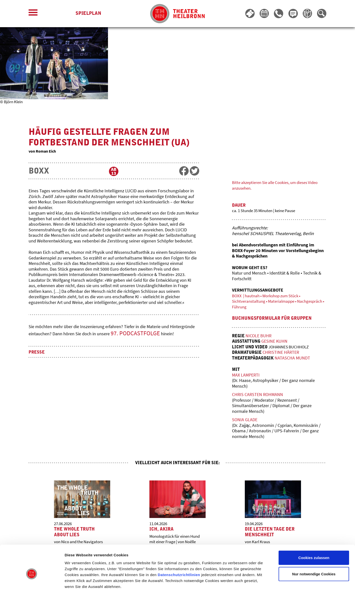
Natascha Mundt (295, 358)
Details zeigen (262, 586)
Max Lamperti (246, 375)
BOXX (39, 171)
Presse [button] (37, 353)
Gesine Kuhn (276, 341)
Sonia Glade (244, 420)
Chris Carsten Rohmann (257, 395)
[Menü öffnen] (33, 13)
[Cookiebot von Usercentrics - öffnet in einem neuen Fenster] (31, 586)
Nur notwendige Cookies (314, 554)
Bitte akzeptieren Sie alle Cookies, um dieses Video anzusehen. (273, 185)
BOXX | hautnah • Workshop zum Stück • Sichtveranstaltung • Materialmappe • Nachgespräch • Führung (269, 301)
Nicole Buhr (259, 336)
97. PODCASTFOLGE (135, 334)
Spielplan (88, 13)
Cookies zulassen (313, 538)
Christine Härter (283, 353)
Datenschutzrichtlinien (179, 554)
